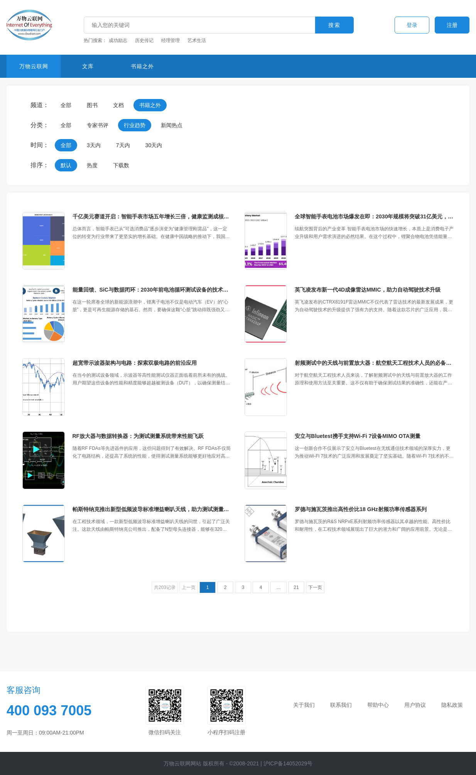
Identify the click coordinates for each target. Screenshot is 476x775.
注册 (452, 25)
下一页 (315, 587)
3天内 (94, 145)
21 (296, 587)
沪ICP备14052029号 (288, 763)
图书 (92, 105)
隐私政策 (452, 705)
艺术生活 (196, 40)
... (278, 587)
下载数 (121, 165)
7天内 (123, 145)
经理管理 (170, 40)
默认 (66, 165)
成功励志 (118, 40)
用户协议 (415, 705)
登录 (412, 25)
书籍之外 (142, 66)
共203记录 (165, 587)
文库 (88, 66)
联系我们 (341, 705)
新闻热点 (171, 125)
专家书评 (97, 125)
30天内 (153, 145)
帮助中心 (378, 705)
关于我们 (304, 705)
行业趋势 (134, 125)
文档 (118, 105)
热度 (92, 165)
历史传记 (144, 40)
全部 (66, 105)
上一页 (189, 587)
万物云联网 (33, 66)
